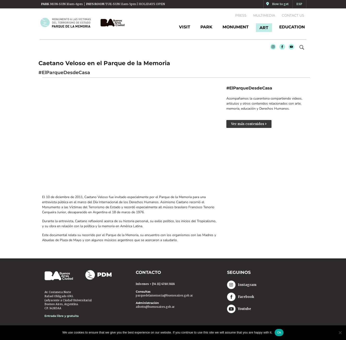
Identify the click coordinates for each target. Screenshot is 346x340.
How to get (280, 4)
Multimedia (264, 15)
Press (241, 15)
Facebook (281, 48)
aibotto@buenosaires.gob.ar (155, 307)
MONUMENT (235, 27)
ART (264, 27)
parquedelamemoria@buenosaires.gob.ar (164, 296)
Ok (279, 332)
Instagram (272, 48)
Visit (184, 27)
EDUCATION (292, 27)
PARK (206, 27)
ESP (299, 4)
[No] (340, 332)
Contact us (293, 15)
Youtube (290, 48)
